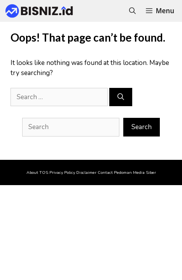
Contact (105, 172)
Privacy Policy (62, 172)
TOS (43, 172)
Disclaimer (86, 172)
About (32, 172)
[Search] (120, 97)
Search (141, 126)
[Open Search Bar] (132, 11)
